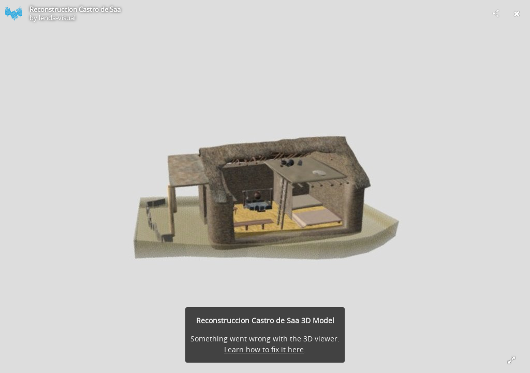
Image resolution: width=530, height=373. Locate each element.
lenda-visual (57, 17)
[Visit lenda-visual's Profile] (13, 13)
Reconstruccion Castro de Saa (75, 9)
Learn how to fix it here (264, 349)
